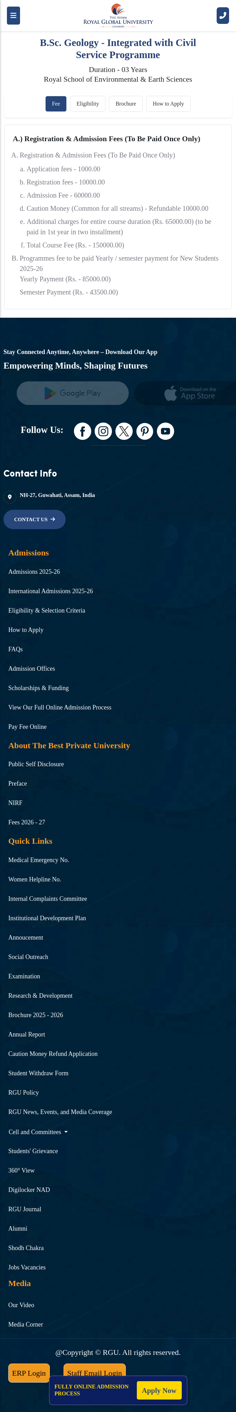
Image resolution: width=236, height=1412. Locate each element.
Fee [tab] (56, 104)
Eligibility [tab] (88, 104)
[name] (76, 393)
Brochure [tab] (125, 104)
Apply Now (159, 1390)
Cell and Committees (36, 1132)
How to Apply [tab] (168, 104)
